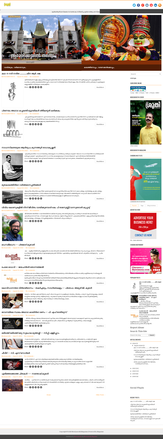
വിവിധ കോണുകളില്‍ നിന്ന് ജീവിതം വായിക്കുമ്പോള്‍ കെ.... (145, 362)
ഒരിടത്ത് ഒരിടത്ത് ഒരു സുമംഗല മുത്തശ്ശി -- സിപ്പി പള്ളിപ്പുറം (30, 333)
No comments (34, 76)
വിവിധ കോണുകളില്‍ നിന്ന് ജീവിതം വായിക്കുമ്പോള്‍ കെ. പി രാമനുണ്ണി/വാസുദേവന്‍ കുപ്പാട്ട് (46, 207)
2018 (134, 376)
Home (49, 395)
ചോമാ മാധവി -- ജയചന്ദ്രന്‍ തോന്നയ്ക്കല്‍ (23, 267)
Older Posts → (101, 395)
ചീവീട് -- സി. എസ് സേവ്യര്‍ (16, 353)
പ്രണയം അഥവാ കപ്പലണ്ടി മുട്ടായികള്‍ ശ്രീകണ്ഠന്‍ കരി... (146, 351)
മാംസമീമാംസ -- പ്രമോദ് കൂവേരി (18, 245)
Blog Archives (151, 205)
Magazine (100, 431)
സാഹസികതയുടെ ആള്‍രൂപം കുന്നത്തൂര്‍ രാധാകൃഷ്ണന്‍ (28, 147)
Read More (100, 87)
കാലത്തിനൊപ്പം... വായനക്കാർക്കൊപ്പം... (99, 67)
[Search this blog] (139, 335)
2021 (134, 368)
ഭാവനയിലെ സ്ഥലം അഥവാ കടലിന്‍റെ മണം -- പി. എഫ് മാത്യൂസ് (34, 312)
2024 (134, 343)
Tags (142, 205)
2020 (134, 371)
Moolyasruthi (78, 436)
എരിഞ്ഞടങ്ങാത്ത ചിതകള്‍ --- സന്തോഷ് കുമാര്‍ (25, 374)
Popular (134, 205)
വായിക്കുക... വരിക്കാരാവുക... (15, 67)
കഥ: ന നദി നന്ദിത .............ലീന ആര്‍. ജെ (21, 73)
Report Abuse (137, 327)
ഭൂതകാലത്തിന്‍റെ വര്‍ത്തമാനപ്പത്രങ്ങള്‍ (21, 185)
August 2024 (138, 345)
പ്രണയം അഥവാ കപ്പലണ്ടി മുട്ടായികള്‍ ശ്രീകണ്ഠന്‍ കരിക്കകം (31, 110)
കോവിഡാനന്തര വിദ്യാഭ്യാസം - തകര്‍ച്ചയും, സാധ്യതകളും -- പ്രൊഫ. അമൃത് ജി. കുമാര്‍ (47, 288)
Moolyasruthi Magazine (80, 431)
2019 (134, 374)
